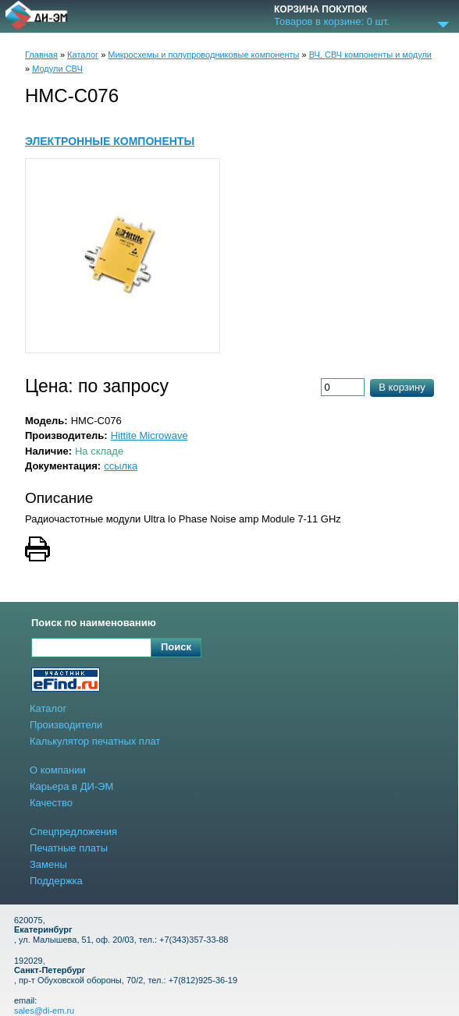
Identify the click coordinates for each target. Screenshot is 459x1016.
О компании (58, 770)
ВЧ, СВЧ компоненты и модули (370, 54)
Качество (51, 803)
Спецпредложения (73, 831)
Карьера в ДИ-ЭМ (71, 786)
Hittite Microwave (149, 435)
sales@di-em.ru (44, 1010)
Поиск (176, 647)
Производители (66, 725)
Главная (41, 54)
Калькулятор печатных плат (95, 741)
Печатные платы (69, 848)
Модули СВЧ (57, 68)
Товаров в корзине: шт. (332, 21)
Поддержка (56, 881)
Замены (48, 864)
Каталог (82, 54)
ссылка (120, 466)
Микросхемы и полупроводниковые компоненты (203, 54)
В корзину (402, 387)
